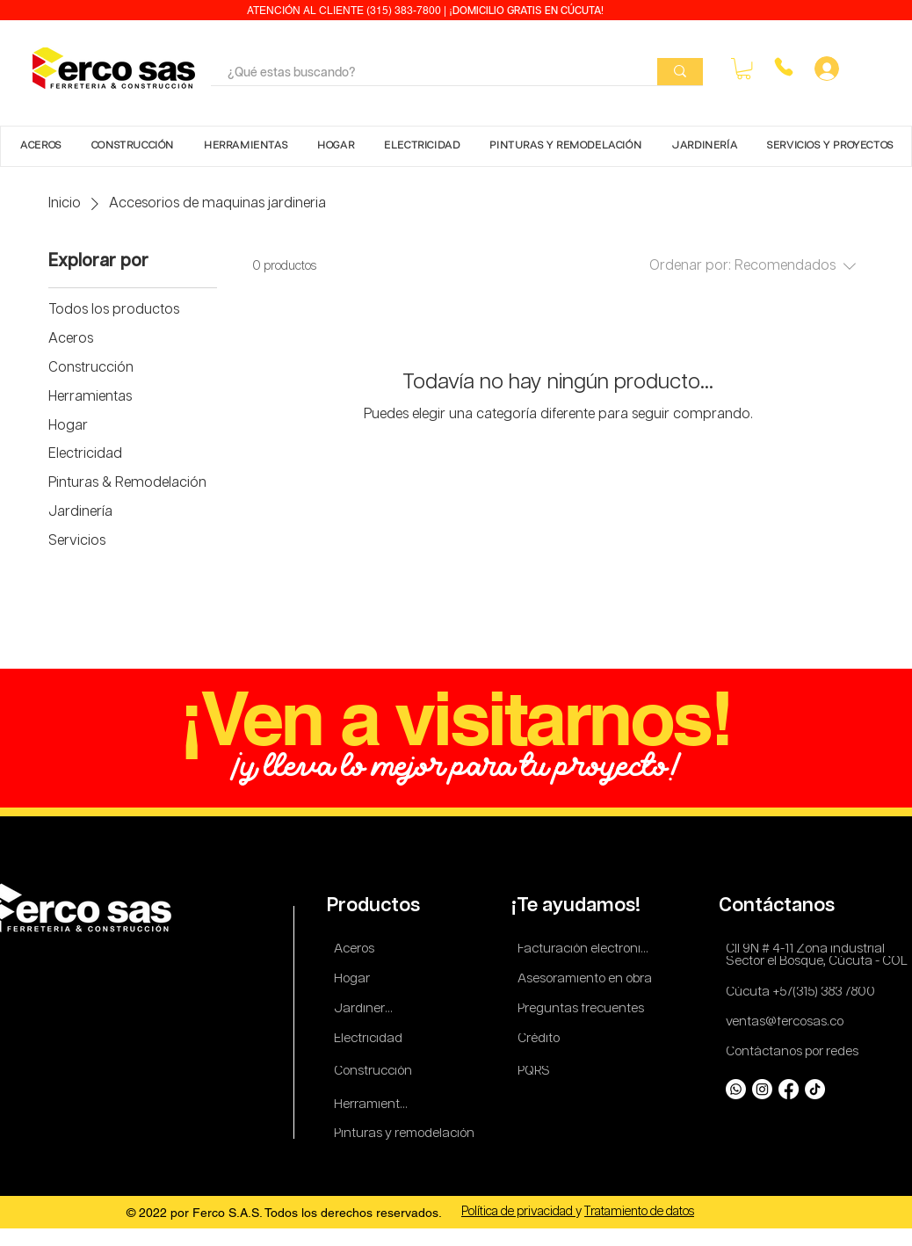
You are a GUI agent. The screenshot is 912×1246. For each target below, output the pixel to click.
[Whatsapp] (736, 1089)
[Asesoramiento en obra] (587, 979)
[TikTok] (815, 1089)
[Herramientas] (374, 1105)
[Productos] (375, 906)
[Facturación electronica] (587, 949)
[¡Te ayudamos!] (578, 906)
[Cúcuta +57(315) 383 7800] (804, 992)
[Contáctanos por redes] (795, 1052)
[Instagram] (762, 1089)
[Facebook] (788, 1089)
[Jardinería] (364, 1009)
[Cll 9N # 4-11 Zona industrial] (815, 949)
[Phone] (783, 67)
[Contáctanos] (780, 906)
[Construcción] (374, 1071)
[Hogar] (357, 979)
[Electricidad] (371, 1039)
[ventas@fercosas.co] (790, 1022)
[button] (743, 68)
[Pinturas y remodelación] (405, 1134)
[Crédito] (541, 1039)
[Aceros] (357, 949)
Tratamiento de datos (639, 1212)
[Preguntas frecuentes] (582, 1009)
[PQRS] (537, 1071)
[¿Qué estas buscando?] (421, 74)
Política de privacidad (518, 1212)
